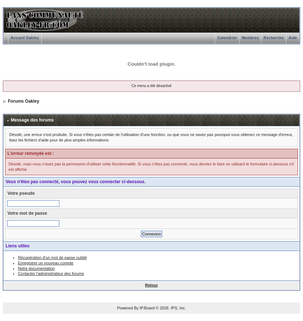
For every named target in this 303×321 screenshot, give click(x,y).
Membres (250, 38)
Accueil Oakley (24, 38)
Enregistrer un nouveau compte (45, 263)
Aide (293, 38)
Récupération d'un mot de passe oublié (52, 257)
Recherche (274, 38)
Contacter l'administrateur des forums (51, 273)
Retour (151, 285)
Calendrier (227, 38)
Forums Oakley (23, 101)
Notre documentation (36, 268)
